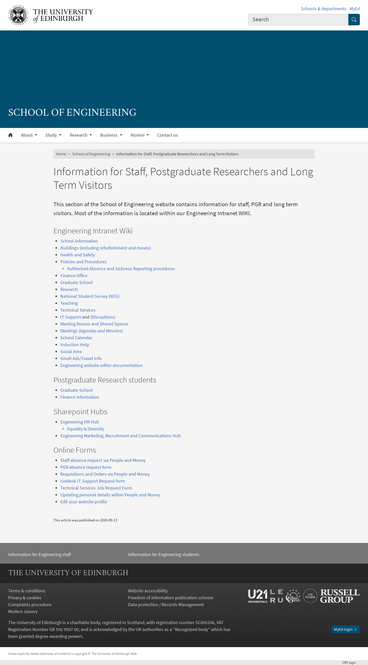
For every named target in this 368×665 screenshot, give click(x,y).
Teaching (69, 303)
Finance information (79, 397)
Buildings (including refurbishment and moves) (105, 248)
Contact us (167, 135)
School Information (79, 241)
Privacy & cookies (24, 598)
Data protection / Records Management (166, 604)
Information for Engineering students (163, 554)
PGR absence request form (85, 467)
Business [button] (109, 135)
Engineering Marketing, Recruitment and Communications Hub (120, 436)
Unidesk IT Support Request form (92, 481)
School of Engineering (91, 153)
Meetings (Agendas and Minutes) (91, 331)
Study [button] (51, 135)
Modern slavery (23, 611)
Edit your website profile (83, 502)
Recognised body (191, 629)
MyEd (355, 9)
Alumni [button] (138, 135)
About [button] (27, 135)
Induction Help (74, 344)
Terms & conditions (26, 591)
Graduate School (76, 282)
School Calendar (76, 338)
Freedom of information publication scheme (170, 598)
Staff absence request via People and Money (102, 460)
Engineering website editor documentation (101, 365)
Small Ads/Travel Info (81, 358)
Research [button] (79, 135)
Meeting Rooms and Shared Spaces (94, 324)
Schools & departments (324, 9)
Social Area (71, 351)
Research (69, 289)
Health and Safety (77, 255)
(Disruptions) (102, 317)
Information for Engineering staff (39, 554)
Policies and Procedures (83, 262)
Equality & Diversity (85, 429)
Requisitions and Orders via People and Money (105, 474)
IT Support (70, 317)
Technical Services (78, 310)
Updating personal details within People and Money (110, 495)
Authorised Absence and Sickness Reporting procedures (121, 268)
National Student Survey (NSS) (89, 296)
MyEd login (346, 629)
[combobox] (298, 19)
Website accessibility (148, 591)
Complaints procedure (29, 604)
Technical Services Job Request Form (96, 488)
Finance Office (73, 275)
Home (61, 153)
